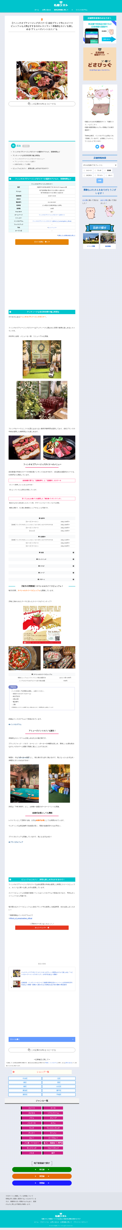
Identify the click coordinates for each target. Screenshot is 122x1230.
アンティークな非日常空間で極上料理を (26, 155)
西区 (59, 1083)
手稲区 (58, 1095)
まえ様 (84, 200)
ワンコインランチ (53, 1129)
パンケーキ (32, 1124)
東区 (25, 1083)
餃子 (53, 1155)
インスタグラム (81, 10)
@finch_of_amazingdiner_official (21, 918)
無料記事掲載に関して (61, 10)
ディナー (31, 1134)
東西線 (42, 1178)
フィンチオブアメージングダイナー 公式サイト (52, 215)
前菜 (42, 552)
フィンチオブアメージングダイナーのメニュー (30, 159)
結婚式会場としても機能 (22, 164)
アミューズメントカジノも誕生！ (25, 161)
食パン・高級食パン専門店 (53, 1145)
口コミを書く (15, 1040)
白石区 (58, 1087)
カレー (31, 1139)
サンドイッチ (42, 559)
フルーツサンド (53, 1150)
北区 (59, 1079)
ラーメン (53, 1134)
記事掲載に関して (66, 1224)
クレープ (53, 1119)
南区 (25, 1087)
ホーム (37, 10)
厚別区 (25, 1091)
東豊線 (42, 1185)
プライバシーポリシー (80, 1224)
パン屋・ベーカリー (31, 1145)
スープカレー (53, 1139)
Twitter (46, 1063)
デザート (42, 579)
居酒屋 (109, 170)
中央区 (25, 1079)
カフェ (53, 1124)
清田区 (25, 1095)
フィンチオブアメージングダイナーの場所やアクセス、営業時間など (36, 152)
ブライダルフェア (16, 842)
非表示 (26, 146)
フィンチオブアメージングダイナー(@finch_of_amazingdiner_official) (52, 221)
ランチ (31, 1129)
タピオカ (31, 1114)
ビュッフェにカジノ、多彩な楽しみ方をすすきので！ (31, 168)
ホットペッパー (52, 227)
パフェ (31, 1119)
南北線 (42, 1171)
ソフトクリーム (53, 1114)
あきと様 (103, 200)
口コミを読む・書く (42, 241)
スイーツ (31, 1109)
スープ (42, 573)
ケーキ (53, 1109)
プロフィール (44, 1224)
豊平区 (58, 1091)
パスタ (31, 1155)
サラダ (42, 566)
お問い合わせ (46, 10)
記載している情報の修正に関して (66, 235)
